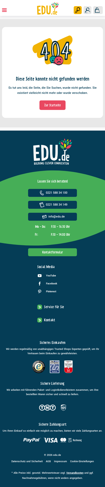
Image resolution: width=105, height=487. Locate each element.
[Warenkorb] (98, 10)
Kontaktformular (52, 252)
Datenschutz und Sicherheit (27, 461)
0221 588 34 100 (52, 193)
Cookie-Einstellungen (82, 461)
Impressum (60, 461)
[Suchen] (78, 10)
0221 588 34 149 (52, 205)
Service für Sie (54, 307)
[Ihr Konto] (87, 10)
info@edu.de (52, 217)
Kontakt (49, 320)
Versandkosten (74, 473)
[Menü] (4, 10)
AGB (48, 461)
